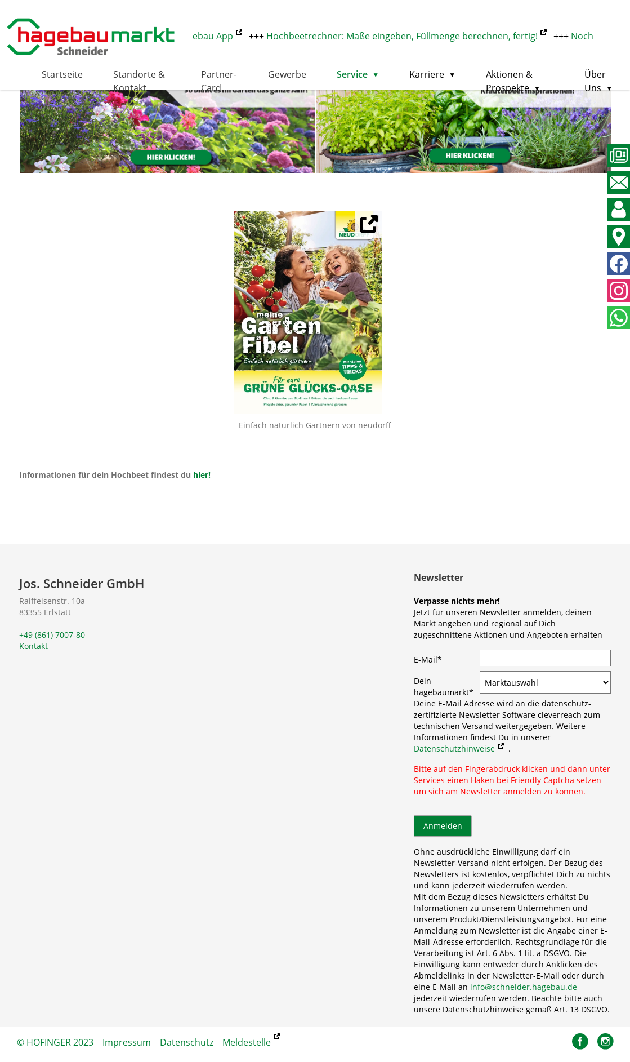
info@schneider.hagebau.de (523, 986)
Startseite (62, 74)
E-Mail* (428, 659)
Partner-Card (218, 81)
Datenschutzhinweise (454, 748)
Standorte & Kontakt (139, 81)
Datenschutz (186, 1042)
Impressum (126, 1042)
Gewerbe (287, 74)
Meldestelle (246, 1042)
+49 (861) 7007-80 (52, 634)
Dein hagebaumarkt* (443, 686)
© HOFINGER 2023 (55, 1042)
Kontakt (33, 646)
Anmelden (442, 825)
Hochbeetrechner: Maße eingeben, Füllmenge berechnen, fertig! (404, 36)
